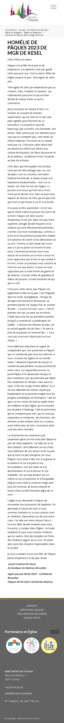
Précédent (53, 632)
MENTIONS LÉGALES (32, 609)
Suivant (57, 632)
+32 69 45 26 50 (14, 687)
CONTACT (32, 605)
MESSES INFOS (32, 617)
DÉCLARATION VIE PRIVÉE (32, 613)
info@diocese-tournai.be (18, 693)
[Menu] (53, 7)
